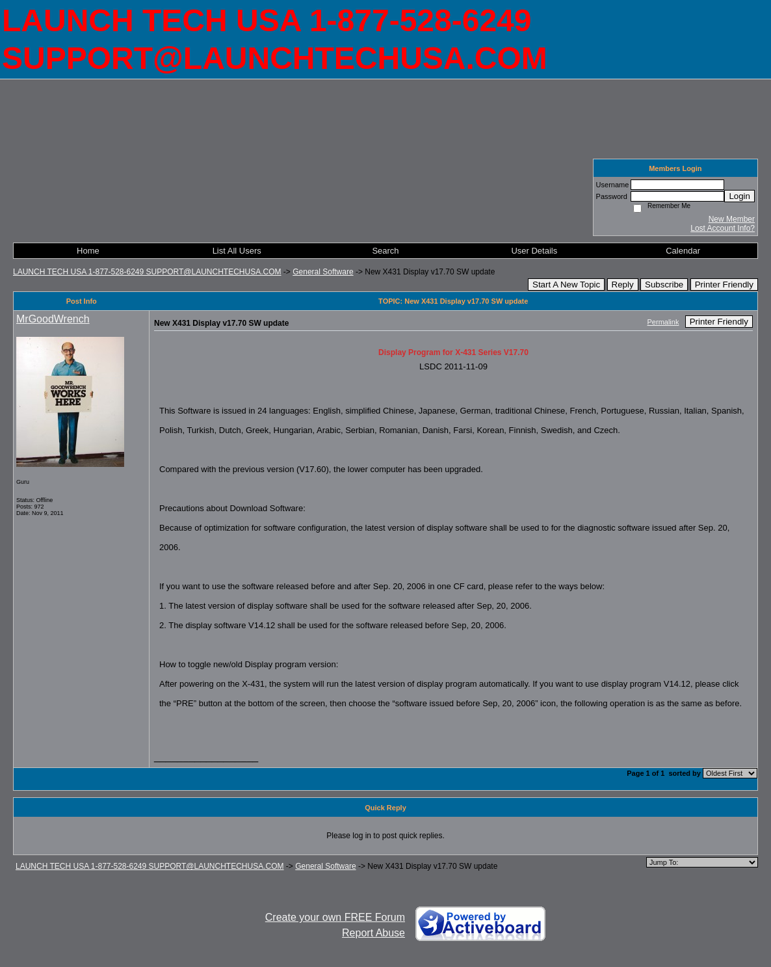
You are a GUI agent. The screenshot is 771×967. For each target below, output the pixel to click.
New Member (732, 219)
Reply (623, 284)
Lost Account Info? (722, 228)
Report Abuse (373, 932)
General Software (323, 271)
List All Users (237, 251)
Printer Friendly (724, 284)
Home (88, 251)
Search (385, 251)
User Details (534, 251)
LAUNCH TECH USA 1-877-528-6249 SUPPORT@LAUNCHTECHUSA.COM (147, 271)
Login (739, 196)
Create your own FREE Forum (335, 917)
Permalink (663, 322)
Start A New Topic (566, 284)
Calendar (683, 251)
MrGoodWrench (53, 319)
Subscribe (664, 284)
